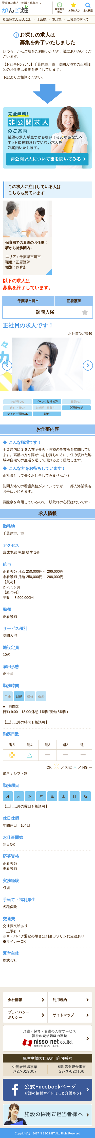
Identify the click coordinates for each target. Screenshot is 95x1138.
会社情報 (15, 1000)
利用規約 (60, 1000)
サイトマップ (63, 1015)
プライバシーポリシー (18, 1014)
